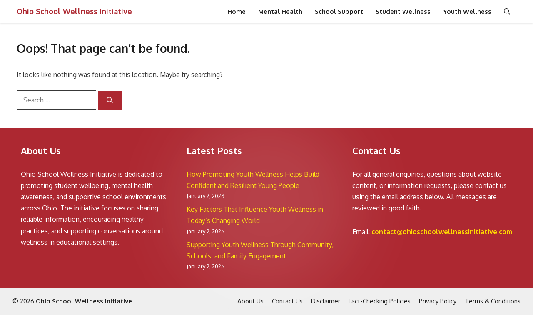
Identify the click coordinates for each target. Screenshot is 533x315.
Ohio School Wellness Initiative (74, 11)
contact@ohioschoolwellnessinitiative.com (441, 232)
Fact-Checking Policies (380, 301)
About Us (250, 301)
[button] (507, 11)
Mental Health (280, 11)
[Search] (110, 100)
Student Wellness (403, 11)
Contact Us (287, 301)
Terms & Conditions (493, 301)
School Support (339, 11)
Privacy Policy (437, 301)
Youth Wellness (467, 11)
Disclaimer (325, 301)
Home (236, 11)
